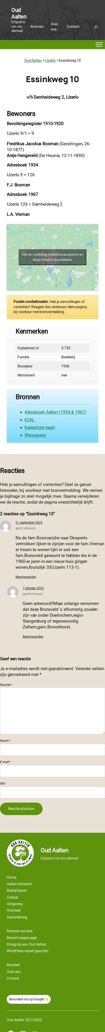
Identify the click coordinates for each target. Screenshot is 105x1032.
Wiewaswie (35, 435)
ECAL (30, 419)
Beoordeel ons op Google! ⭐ (28, 999)
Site (2, 783)
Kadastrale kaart (40, 427)
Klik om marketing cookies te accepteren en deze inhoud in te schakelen (52, 257)
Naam (5, 740)
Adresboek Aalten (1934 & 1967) (56, 412)
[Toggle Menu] (99, 44)
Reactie (6, 685)
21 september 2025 (29, 522)
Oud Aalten (18, 13)
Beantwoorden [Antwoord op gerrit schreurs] (26, 577)
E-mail (5, 762)
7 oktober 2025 (33, 588)
